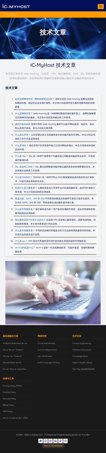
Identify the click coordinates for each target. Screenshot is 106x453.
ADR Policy (7, 411)
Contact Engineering (81, 343)
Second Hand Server (12, 362)
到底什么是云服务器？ (26, 187)
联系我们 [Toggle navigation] (11, 14)
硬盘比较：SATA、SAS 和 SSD (30, 198)
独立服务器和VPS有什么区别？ (30, 219)
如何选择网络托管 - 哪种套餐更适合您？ (35, 99)
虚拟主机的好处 (23, 124)
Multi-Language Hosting (49, 362)
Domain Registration (47, 350)
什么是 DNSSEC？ (24, 177)
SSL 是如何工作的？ (25, 166)
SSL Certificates (45, 356)
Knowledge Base (80, 356)
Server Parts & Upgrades (14, 369)
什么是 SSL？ (21, 156)
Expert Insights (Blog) (82, 362)
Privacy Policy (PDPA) (12, 386)
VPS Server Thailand (12, 356)
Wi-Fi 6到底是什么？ (25, 247)
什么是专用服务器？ (25, 209)
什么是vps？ (21, 241)
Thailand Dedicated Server (15, 343)
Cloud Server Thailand (13, 350)
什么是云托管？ (23, 134)
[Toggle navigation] (101, 6)
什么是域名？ (21, 145)
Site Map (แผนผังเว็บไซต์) (83, 369)
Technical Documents (82, 350)
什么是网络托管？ (24, 113)
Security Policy (9, 398)
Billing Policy (8, 405)
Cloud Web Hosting (46, 343)
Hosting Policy (9, 392)
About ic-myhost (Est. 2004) (15, 418)
